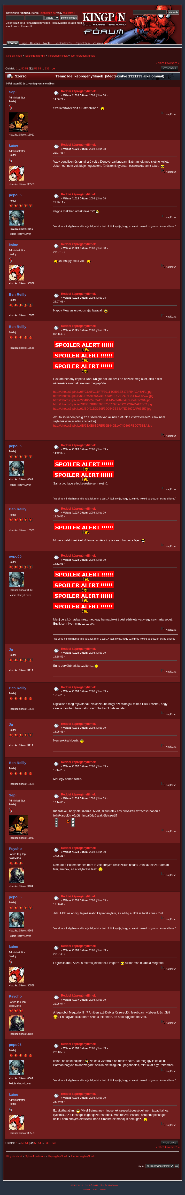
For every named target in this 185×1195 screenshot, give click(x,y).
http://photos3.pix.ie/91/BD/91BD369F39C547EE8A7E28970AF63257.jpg (102, 408)
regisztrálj (69, 12)
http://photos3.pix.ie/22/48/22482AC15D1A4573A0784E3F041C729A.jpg (102, 400)
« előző (160, 62)
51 (26, 68)
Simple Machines (109, 1185)
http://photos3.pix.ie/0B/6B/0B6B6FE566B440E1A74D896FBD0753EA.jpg (102, 425)
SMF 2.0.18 (76, 1185)
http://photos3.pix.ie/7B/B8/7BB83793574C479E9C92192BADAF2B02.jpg (102, 404)
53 (35, 68)
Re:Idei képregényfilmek (78, 91)
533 (47, 68)
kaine (13, 145)
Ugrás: (141, 1166)
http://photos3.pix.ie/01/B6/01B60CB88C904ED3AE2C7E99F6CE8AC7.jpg (103, 396)
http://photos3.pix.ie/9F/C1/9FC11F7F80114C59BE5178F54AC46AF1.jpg (102, 391)
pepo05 (15, 195)
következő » (172, 62)
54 (39, 68)
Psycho (15, 849)
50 (22, 68)
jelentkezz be (48, 12)
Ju (11, 649)
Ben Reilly (17, 294)
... (19, 68)
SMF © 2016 (92, 1185)
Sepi (12, 92)
